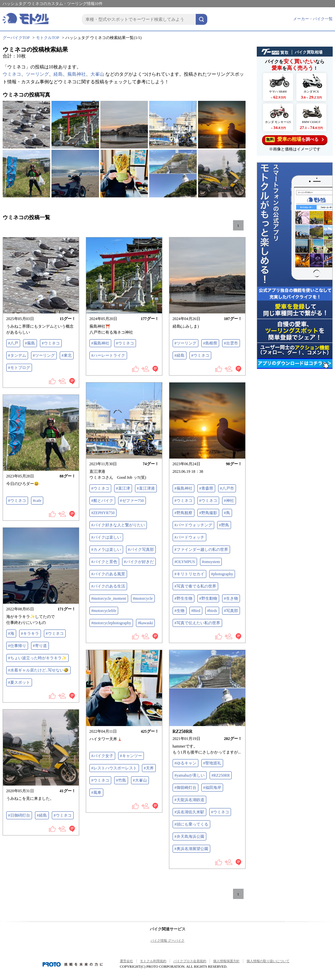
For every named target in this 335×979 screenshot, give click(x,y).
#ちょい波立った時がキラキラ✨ (37, 658)
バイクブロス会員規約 (189, 961)
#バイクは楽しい (106, 537)
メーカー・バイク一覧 (313, 19)
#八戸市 (227, 488)
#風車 (96, 792)
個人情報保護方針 (226, 961)
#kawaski (145, 623)
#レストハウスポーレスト (114, 768)
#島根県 (210, 343)
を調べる (294, 139)
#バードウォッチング (193, 525)
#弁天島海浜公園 (189, 836)
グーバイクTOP (16, 37)
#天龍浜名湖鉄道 (189, 799)
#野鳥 (224, 525)
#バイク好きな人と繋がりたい (118, 525)
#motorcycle (143, 598)
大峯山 (97, 74)
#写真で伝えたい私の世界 (197, 623)
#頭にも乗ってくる (191, 824)
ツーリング (37, 74)
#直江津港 (146, 488)
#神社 (229, 500)
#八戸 (13, 343)
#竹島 (121, 780)
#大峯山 (140, 780)
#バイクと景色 (104, 561)
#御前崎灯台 (185, 787)
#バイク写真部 (141, 549)
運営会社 (126, 961)
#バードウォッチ (189, 537)
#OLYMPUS (185, 561)
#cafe (37, 500)
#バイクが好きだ (139, 561)
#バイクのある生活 (108, 586)
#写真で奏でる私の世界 (195, 586)
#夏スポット (19, 682)
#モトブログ (19, 367)
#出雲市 (231, 343)
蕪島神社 (76, 74)
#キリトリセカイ (189, 574)
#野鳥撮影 (208, 512)
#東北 (67, 355)
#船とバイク (102, 500)
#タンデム (17, 355)
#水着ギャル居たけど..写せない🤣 (38, 670)
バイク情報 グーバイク (167, 940)
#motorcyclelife (104, 610)
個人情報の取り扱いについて (268, 961)
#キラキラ (30, 633)
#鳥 (227, 512)
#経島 (179, 355)
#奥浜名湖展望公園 (191, 848)
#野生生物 (183, 598)
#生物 (179, 610)
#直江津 (123, 488)
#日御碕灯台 (19, 815)
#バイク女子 (102, 756)
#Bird (195, 610)
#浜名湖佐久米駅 (189, 812)
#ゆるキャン (185, 763)
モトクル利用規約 (153, 961)
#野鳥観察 (183, 512)
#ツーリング (44, 355)
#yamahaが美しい (190, 775)
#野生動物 (208, 598)
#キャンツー (131, 756)
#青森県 (206, 488)
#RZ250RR (221, 775)
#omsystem (211, 561)
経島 (58, 74)
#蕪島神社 (100, 343)
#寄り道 (40, 645)
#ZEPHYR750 (103, 512)
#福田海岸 (212, 787)
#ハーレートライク (108, 355)
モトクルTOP (47, 37)
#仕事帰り (17, 645)
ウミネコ (12, 74)
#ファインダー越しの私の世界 (201, 549)
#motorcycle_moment (108, 598)
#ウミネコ (51, 343)
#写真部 (231, 610)
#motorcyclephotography (111, 623)
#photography (222, 574)
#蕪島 (30, 343)
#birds (212, 610)
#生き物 (231, 598)
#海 (11, 633)
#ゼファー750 (132, 500)
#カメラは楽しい (106, 549)
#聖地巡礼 (212, 763)
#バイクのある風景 (108, 574)
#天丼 (149, 768)
